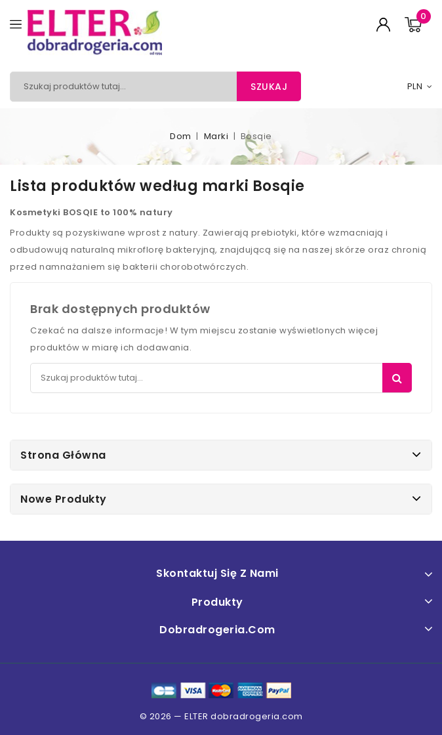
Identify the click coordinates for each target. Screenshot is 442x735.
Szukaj (269, 86)
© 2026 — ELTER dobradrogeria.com (221, 716)
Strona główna (63, 455)
